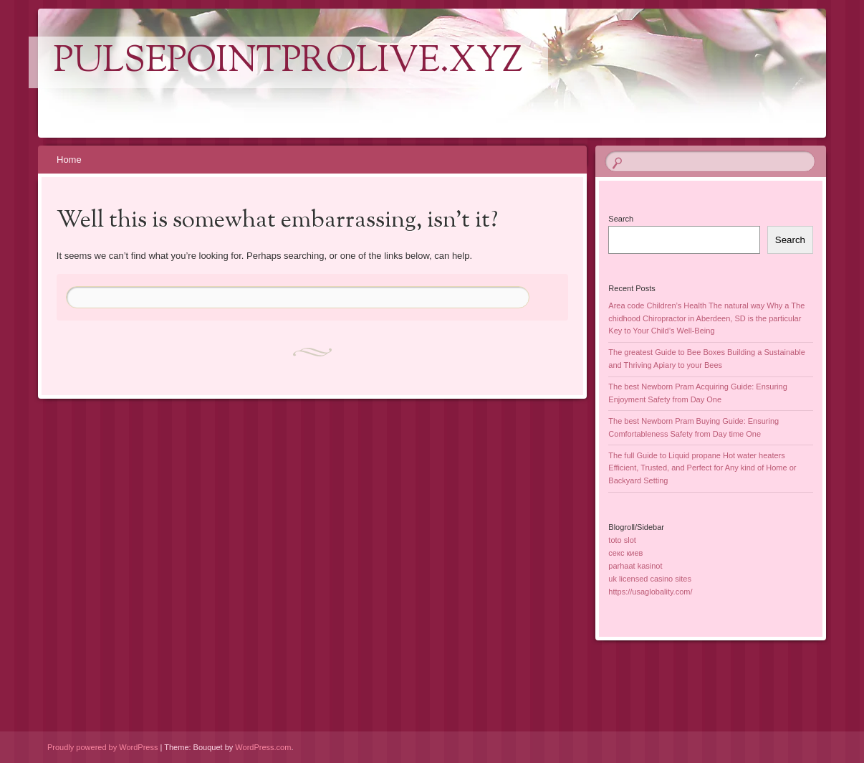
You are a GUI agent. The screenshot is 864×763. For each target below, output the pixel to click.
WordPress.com (263, 747)
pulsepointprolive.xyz (288, 62)
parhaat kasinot (635, 565)
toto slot (622, 540)
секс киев (625, 553)
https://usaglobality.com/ (650, 591)
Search (620, 218)
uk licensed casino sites (649, 578)
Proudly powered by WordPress (102, 747)
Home (69, 159)
